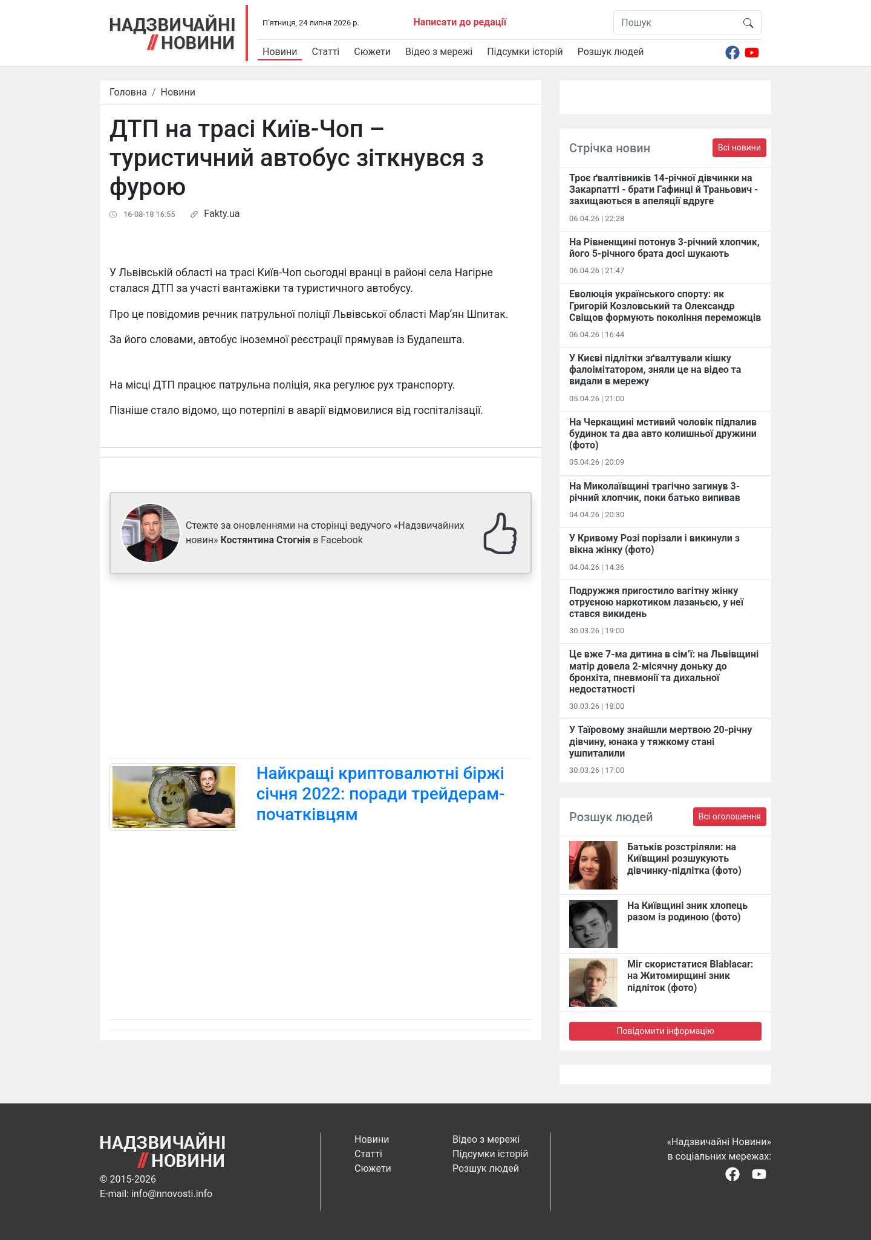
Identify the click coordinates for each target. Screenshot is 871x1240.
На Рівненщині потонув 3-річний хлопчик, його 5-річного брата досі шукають (664, 247)
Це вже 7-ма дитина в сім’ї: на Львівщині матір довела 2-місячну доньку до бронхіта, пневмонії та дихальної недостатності (663, 671)
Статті (325, 51)
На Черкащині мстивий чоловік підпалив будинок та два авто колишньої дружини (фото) (663, 433)
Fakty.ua (222, 213)
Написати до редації (459, 22)
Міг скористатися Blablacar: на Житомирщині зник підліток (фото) (690, 975)
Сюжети (372, 51)
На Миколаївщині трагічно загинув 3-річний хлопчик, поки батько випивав (654, 491)
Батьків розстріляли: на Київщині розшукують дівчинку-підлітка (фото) (684, 858)
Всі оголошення (730, 816)
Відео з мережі (438, 51)
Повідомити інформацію (665, 1031)
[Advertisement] (320, 668)
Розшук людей (611, 51)
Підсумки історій (525, 51)
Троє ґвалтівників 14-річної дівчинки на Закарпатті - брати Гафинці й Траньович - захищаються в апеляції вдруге (663, 189)
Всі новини (739, 147)
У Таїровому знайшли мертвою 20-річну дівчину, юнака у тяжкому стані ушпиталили (660, 741)
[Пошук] (675, 22)
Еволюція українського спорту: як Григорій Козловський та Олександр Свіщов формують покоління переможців (665, 305)
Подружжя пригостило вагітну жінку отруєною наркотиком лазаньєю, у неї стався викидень (656, 602)
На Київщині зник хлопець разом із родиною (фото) (687, 911)
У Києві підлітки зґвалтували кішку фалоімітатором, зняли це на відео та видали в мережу (655, 369)
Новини (280, 51)
